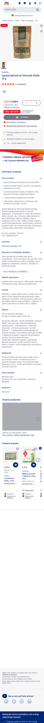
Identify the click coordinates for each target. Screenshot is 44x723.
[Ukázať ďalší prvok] (38, 460)
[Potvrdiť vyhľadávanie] (37, 9)
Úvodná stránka (7, 20)
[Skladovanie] (22, 353)
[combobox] (22, 9)
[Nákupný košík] (35, 3)
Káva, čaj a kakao (27, 20)
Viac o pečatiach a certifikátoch (16, 271)
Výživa (17, 20)
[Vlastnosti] (22, 242)
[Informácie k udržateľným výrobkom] (22, 253)
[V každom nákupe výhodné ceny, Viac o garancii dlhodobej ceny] (22, 158)
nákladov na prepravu (9, 674)
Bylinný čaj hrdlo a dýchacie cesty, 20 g (28, 476)
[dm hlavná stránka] (6, 3)
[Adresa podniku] (22, 373)
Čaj (37, 20)
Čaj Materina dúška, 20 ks (9, 480)
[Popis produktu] (22, 178)
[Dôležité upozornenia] (22, 278)
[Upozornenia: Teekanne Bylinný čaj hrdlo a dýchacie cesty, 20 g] (27, 490)
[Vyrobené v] (22, 388)
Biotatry (5, 72)
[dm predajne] (19, 3)
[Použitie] (22, 290)
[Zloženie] (22, 310)
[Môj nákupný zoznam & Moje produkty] (24, 3)
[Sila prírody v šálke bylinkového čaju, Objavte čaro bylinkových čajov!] (22, 421)
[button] (40, 3)
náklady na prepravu (11, 107)
